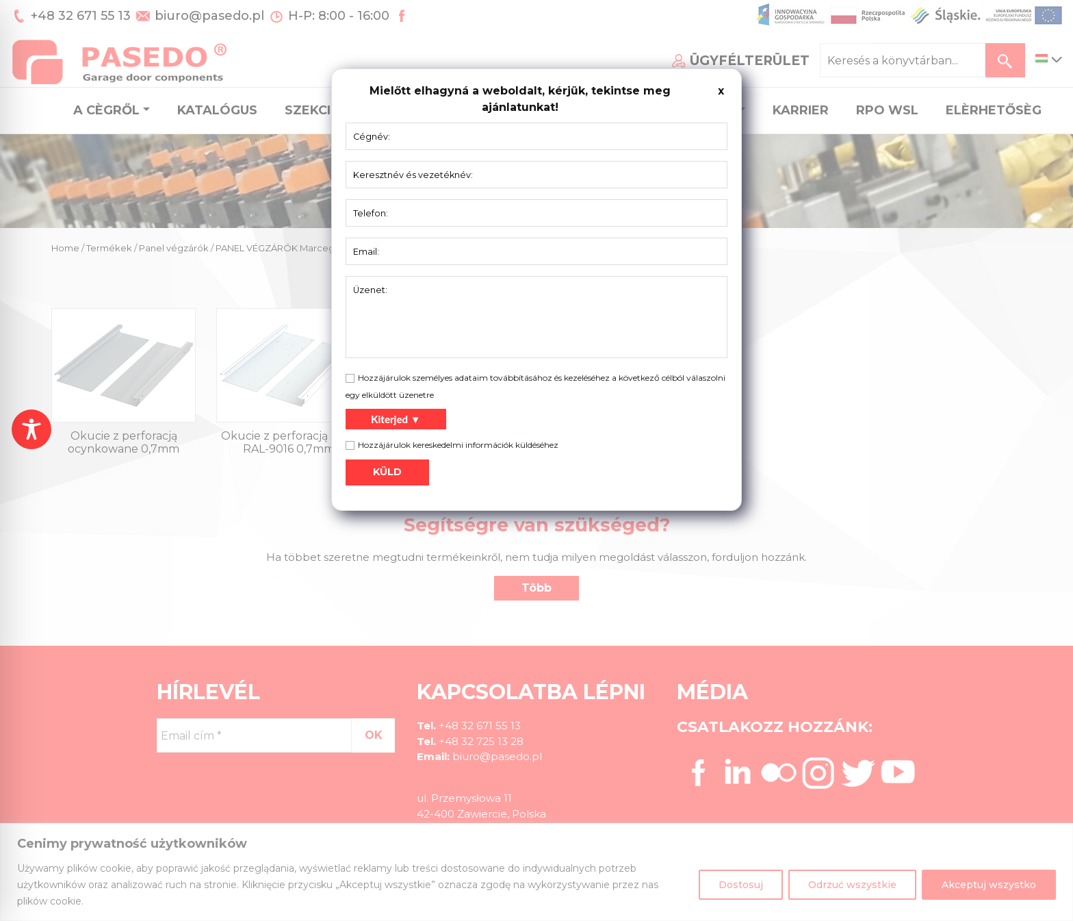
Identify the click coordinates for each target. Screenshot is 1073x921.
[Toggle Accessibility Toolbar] (31, 429)
